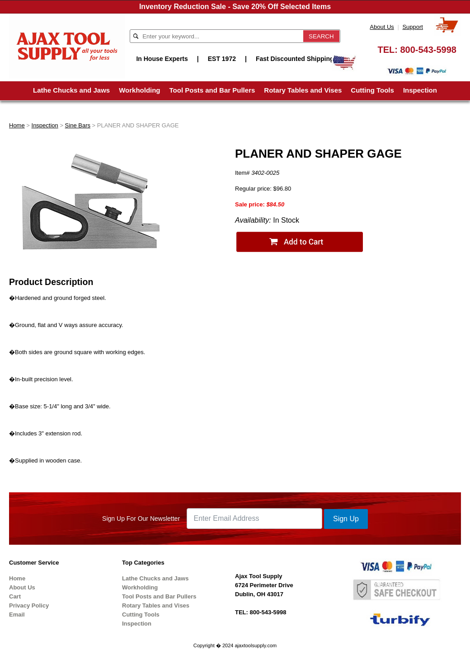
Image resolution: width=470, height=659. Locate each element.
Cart (15, 596)
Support (412, 26)
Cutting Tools (372, 90)
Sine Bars (77, 125)
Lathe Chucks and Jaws (71, 90)
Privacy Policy (29, 605)
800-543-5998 (428, 50)
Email (17, 614)
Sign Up (346, 519)
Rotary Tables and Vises (303, 90)
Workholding (139, 90)
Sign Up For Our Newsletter (141, 518)
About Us (382, 26)
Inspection (420, 90)
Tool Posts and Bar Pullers (212, 90)
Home (17, 125)
